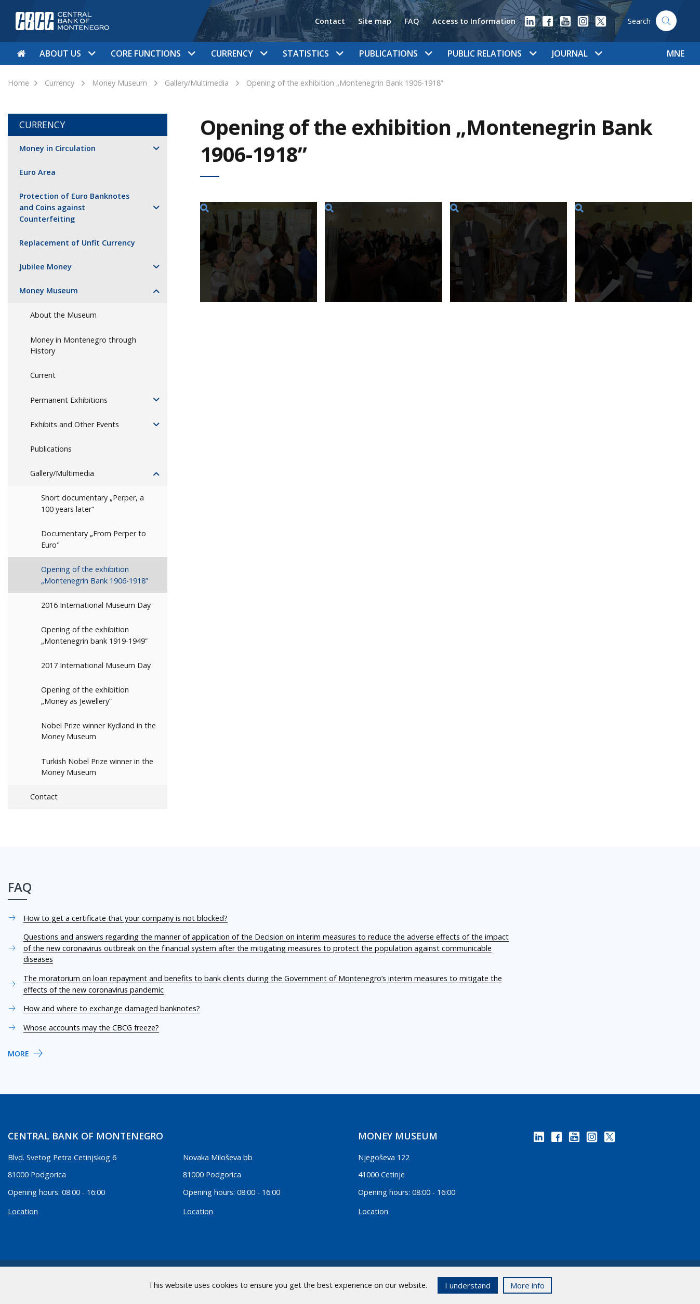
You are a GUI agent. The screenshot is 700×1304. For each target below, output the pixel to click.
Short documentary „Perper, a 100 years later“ (92, 503)
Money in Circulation (57, 148)
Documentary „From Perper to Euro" (93, 539)
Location (23, 1211)
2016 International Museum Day (96, 605)
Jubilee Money (45, 266)
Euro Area (37, 172)
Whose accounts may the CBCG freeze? (91, 1028)
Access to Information (474, 21)
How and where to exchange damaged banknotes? (111, 1008)
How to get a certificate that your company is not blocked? (125, 918)
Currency (59, 83)
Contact (330, 21)
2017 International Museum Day (96, 665)
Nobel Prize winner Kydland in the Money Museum (98, 731)
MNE (675, 53)
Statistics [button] (313, 53)
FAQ (411, 21)
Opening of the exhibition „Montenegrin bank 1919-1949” (94, 635)
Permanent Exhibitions (69, 400)
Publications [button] (395, 53)
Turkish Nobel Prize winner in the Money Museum (97, 767)
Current (43, 375)
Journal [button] (577, 53)
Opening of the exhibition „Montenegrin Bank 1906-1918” (344, 83)
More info (527, 1285)
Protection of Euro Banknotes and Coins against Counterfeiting (74, 207)
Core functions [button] (153, 53)
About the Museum (63, 315)
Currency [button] (239, 53)
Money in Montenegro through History (83, 345)
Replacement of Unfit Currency (77, 243)
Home (18, 83)
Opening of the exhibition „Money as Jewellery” (85, 695)
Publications (51, 449)
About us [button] (67, 53)
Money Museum (119, 83)
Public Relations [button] (491, 53)
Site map (374, 21)
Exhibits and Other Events (74, 424)
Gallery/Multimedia (197, 83)
